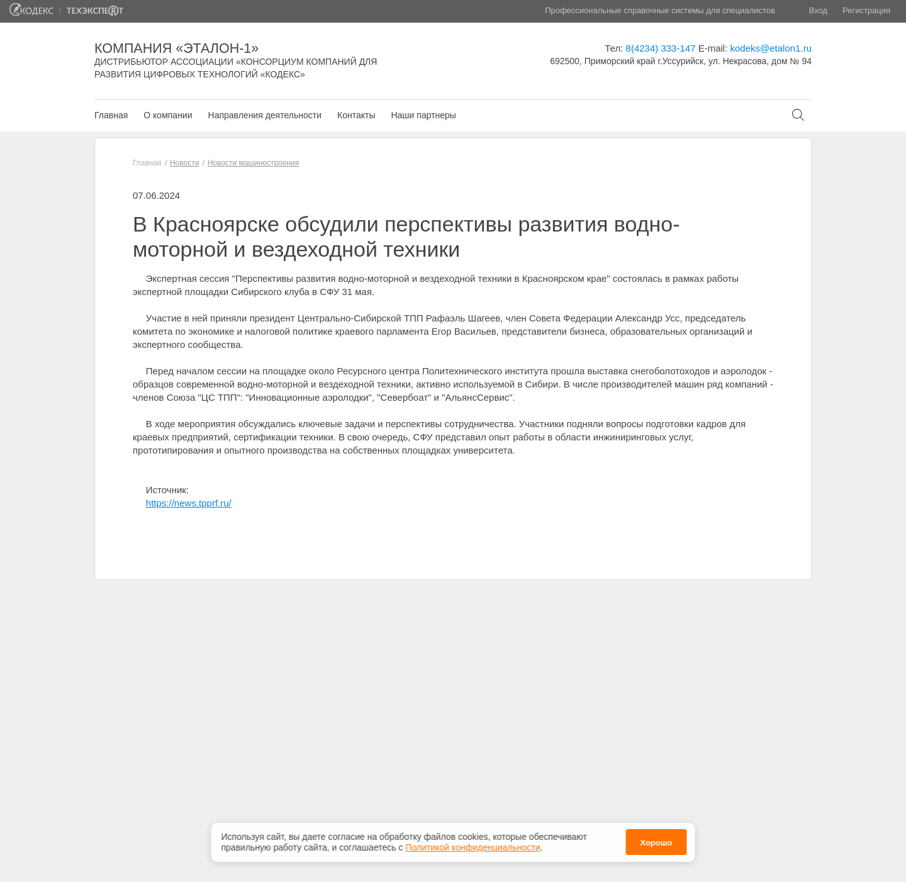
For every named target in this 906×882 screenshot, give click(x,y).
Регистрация (866, 10)
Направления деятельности (265, 115)
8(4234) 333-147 (661, 48)
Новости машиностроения (253, 163)
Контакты (356, 115)
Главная (111, 115)
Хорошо (656, 841)
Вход (818, 10)
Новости (184, 163)
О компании (167, 115)
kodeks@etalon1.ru (771, 48)
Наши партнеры (423, 115)
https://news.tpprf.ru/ (189, 503)
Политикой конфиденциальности (472, 845)
